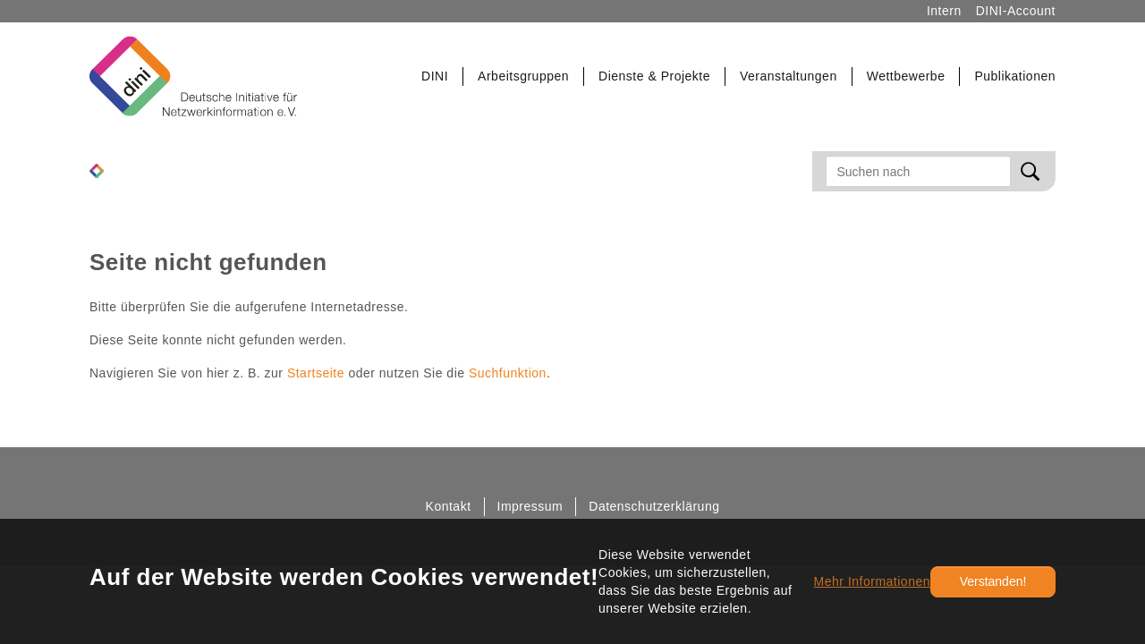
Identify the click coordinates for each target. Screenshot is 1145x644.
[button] (435, 76)
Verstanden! (993, 581)
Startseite (315, 373)
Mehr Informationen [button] (872, 581)
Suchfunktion (508, 373)
